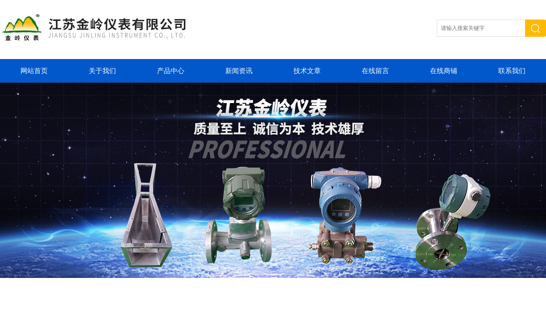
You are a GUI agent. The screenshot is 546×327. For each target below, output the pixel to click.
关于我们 (102, 70)
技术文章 (307, 70)
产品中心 (170, 70)
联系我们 (512, 70)
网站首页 (34, 70)
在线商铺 (443, 70)
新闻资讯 (239, 70)
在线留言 (375, 70)
